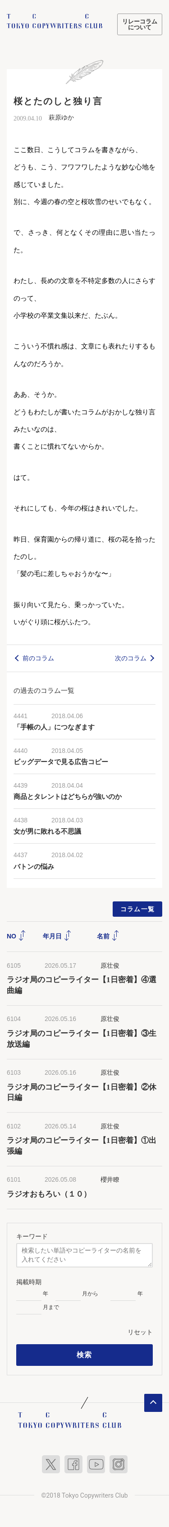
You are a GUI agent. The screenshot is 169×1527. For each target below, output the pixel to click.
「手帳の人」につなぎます (54, 727)
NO (16, 936)
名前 (108, 936)
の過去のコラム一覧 (44, 690)
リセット (140, 1332)
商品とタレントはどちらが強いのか (68, 796)
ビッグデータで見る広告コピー (61, 762)
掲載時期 (28, 1282)
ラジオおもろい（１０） (49, 1194)
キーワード (32, 1236)
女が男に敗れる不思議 (47, 831)
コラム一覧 (137, 909)
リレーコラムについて (139, 24)
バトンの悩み (34, 866)
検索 (84, 1355)
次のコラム (130, 658)
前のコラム (38, 658)
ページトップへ (153, 1403)
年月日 (57, 936)
